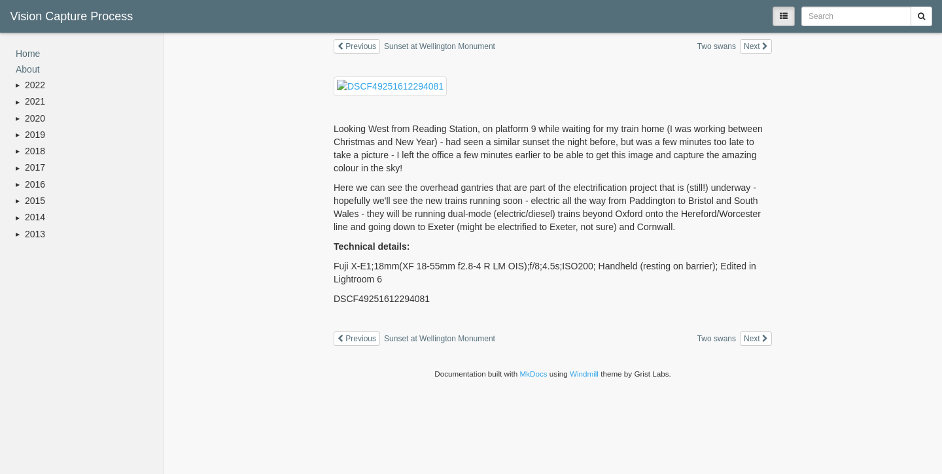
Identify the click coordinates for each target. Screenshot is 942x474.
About (28, 69)
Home (28, 53)
